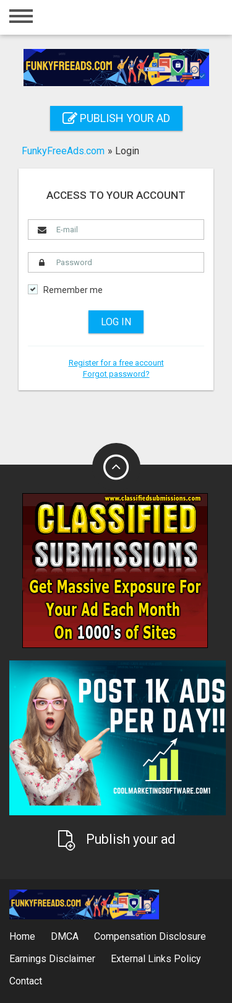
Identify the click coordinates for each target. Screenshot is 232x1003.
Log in (116, 322)
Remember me (73, 290)
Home (22, 936)
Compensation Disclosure (150, 936)
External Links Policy (156, 959)
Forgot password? (116, 374)
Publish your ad (116, 118)
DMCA (65, 936)
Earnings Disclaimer (52, 959)
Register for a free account (116, 363)
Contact (25, 981)
